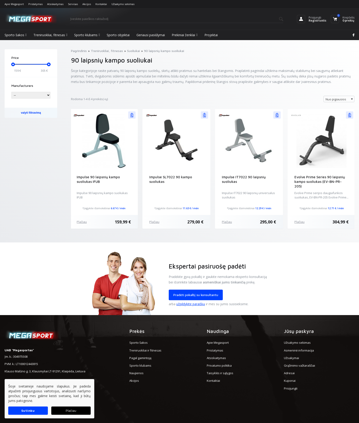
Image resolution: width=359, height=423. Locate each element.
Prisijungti (315, 17)
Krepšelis (348, 17)
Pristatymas (35, 4)
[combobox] (339, 99)
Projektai (211, 35)
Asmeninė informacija (299, 350)
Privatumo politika (219, 365)
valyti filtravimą (31, 112)
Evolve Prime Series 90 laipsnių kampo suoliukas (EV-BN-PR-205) (319, 181)
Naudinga (218, 331)
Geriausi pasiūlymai (150, 35)
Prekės (136, 331)
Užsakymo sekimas (123, 4)
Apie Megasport (14, 4)
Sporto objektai (118, 35)
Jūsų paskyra (299, 331)
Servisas (73, 4)
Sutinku (28, 410)
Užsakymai (291, 358)
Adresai (289, 373)
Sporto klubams (87, 35)
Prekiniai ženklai (184, 35)
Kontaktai (101, 4)
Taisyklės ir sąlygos (220, 373)
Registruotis (317, 20)
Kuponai (290, 381)
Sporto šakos (16, 35)
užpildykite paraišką (190, 304)
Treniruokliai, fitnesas (50, 35)
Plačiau (82, 222)
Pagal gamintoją (140, 358)
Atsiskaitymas (55, 4)
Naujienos (136, 373)
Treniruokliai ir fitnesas (145, 350)
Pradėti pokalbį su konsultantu (195, 295)
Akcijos (86, 4)
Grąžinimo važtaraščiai (299, 365)
